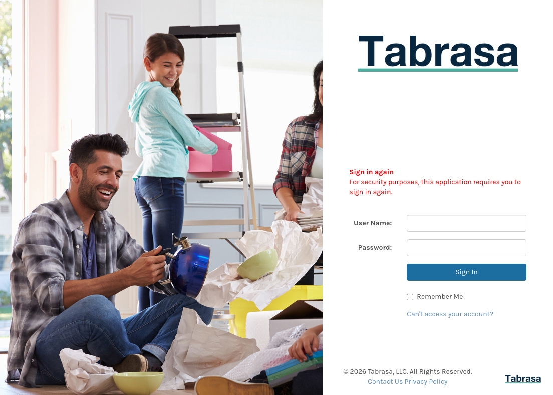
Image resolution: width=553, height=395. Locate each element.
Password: (375, 247)
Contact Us (385, 381)
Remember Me (435, 296)
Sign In (466, 272)
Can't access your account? (450, 314)
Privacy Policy (426, 381)
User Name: (373, 223)
